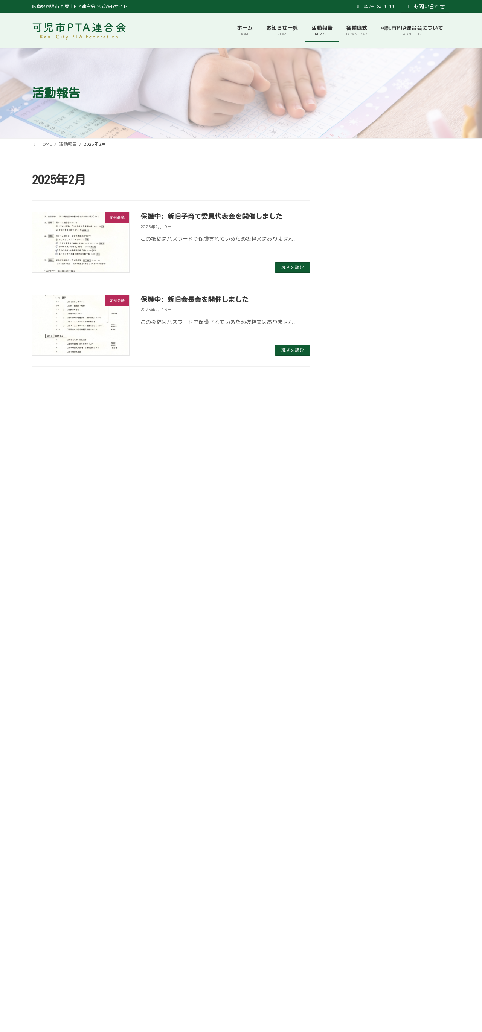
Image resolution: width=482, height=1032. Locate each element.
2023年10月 (354, 634)
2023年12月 (354, 603)
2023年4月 (353, 710)
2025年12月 (354, 297)
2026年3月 (353, 267)
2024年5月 (353, 542)
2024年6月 (353, 527)
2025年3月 (353, 420)
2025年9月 (353, 343)
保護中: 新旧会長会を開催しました (194, 299)
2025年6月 (353, 374)
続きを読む (292, 267)
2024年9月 (353, 496)
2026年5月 (353, 236)
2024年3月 (353, 573)
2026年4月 (353, 251)
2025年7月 (353, 358)
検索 (428, 963)
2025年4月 (353, 404)
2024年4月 (353, 557)
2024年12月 (354, 450)
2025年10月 (354, 328)
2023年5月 (353, 695)
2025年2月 (353, 435)
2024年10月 (354, 481)
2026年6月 (353, 221)
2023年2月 (353, 726)
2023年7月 (353, 664)
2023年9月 (353, 649)
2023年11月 (354, 618)
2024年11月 (354, 465)
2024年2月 (353, 588)
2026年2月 (353, 282)
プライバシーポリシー (277, 931)
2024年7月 (353, 511)
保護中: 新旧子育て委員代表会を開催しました (211, 216)
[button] (134, 862)
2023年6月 (353, 680)
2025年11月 (354, 313)
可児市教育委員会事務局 (210, 931)
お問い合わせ (425, 6)
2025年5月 (353, 389)
